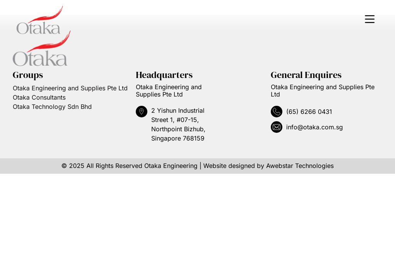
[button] (369, 20)
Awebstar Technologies (300, 166)
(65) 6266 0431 (309, 111)
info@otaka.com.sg (314, 127)
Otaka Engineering (171, 166)
